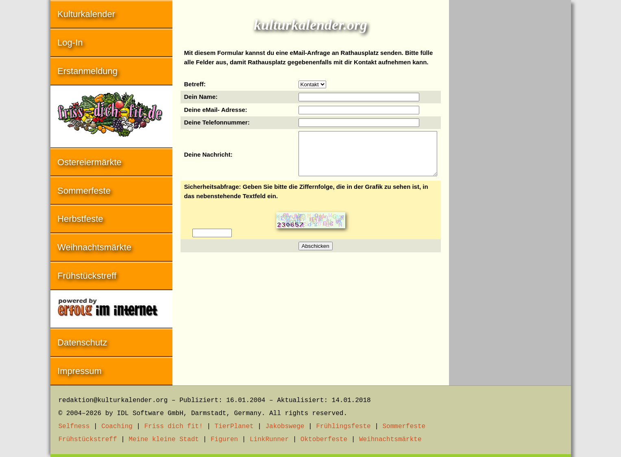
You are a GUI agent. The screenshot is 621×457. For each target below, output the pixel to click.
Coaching (117, 426)
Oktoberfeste (324, 439)
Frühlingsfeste (343, 426)
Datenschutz (82, 342)
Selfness (74, 426)
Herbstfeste (80, 219)
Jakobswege (284, 426)
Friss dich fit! (173, 426)
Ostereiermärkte (89, 162)
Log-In (70, 42)
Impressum (79, 371)
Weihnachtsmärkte (94, 247)
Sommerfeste (84, 191)
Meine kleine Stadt (164, 439)
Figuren (224, 439)
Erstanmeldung (87, 71)
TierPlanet (234, 426)
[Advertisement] (510, 122)
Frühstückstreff (86, 276)
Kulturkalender (86, 14)
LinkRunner (269, 439)
